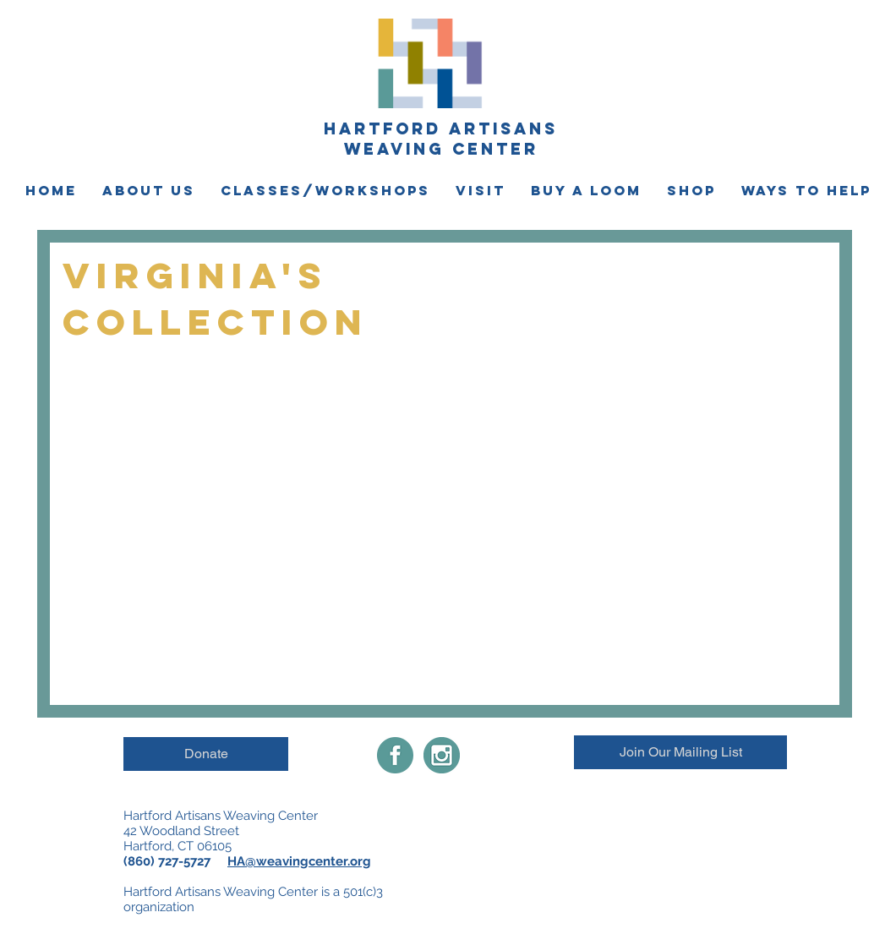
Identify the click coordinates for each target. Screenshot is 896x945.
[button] (149, 191)
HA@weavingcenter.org (299, 861)
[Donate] (205, 754)
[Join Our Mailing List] (680, 752)
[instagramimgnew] (441, 755)
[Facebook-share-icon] (395, 755)
